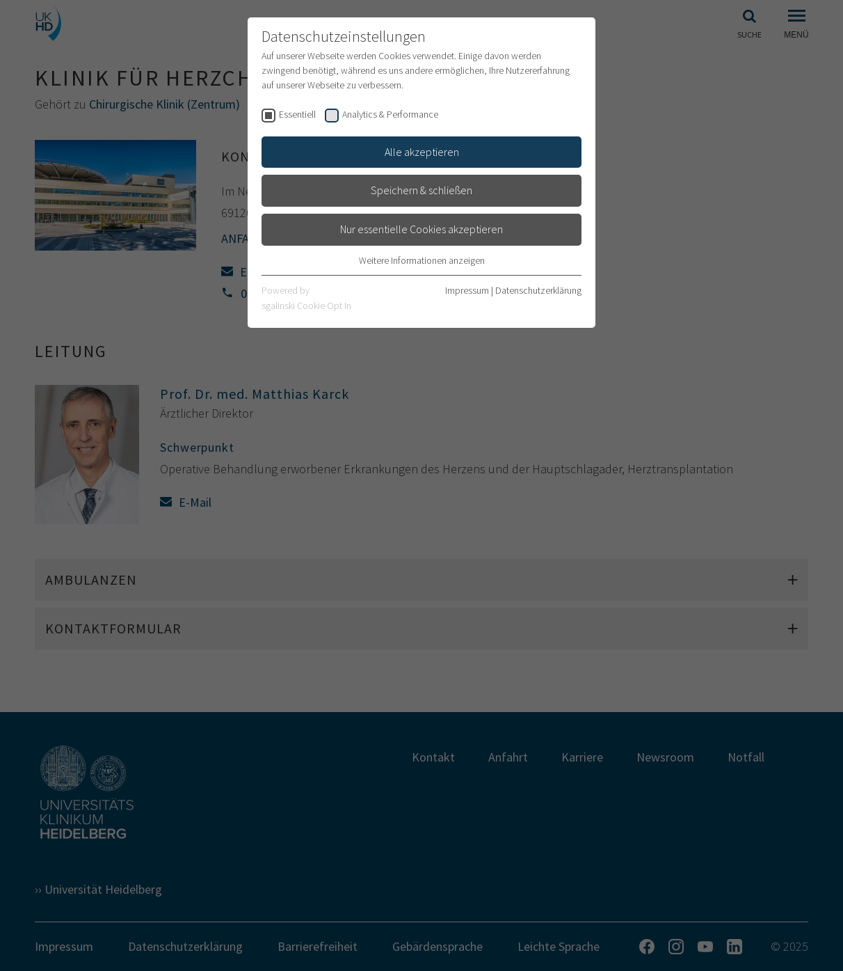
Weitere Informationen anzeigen (422, 260)
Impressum (467, 290)
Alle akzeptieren (422, 152)
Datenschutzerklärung (538, 290)
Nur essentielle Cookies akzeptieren (421, 229)
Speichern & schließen (421, 190)
